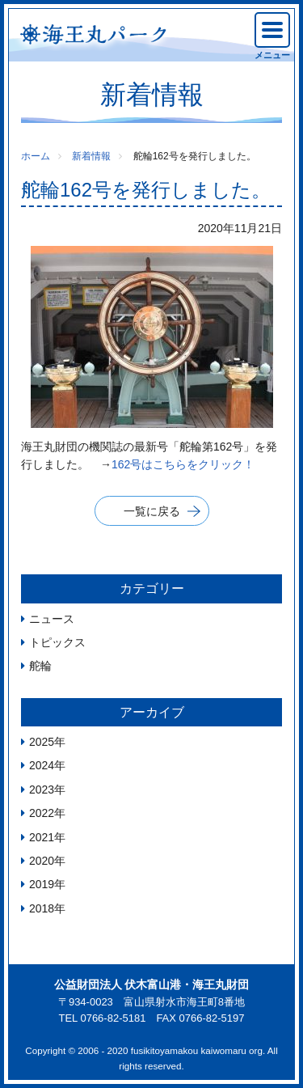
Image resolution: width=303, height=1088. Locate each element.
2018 (41, 908)
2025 (41, 741)
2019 (41, 884)
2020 (41, 860)
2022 (41, 812)
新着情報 (91, 156)
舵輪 (40, 665)
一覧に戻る (152, 511)
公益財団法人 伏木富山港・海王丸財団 (152, 984)
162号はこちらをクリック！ (183, 464)
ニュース (51, 618)
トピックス (57, 642)
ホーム (35, 156)
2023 (41, 789)
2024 (41, 765)
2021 (41, 837)
